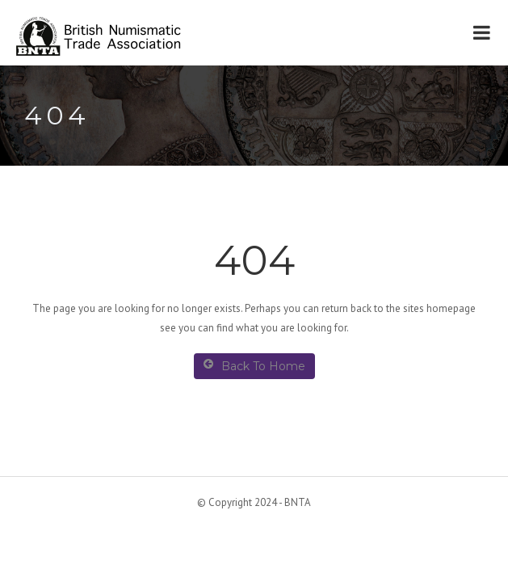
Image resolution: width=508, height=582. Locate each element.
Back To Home (254, 365)
